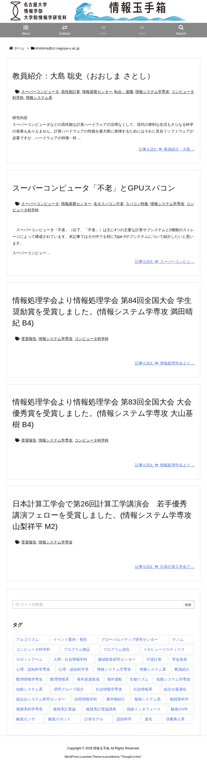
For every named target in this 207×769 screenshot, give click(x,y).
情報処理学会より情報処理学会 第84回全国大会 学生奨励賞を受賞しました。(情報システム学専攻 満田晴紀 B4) (102, 311)
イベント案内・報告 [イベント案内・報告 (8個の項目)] (70, 639)
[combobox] (103, 604)
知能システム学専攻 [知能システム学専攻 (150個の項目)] (173, 679)
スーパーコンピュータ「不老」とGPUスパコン (93, 188)
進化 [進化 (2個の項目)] (148, 719)
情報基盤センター (97, 92)
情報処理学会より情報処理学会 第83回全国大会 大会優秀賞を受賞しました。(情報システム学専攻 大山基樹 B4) (102, 413)
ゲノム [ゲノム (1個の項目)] (178, 639)
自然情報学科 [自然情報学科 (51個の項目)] (85, 699)
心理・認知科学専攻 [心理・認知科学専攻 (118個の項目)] (33, 669)
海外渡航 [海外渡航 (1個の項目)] (114, 679)
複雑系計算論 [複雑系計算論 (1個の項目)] (64, 709)
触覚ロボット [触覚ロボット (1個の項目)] (59, 719)
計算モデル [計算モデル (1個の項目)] (93, 719)
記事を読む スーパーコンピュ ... (165, 261)
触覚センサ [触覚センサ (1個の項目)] (25, 719)
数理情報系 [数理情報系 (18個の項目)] (59, 679)
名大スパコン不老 (109, 204)
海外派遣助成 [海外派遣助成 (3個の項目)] (88, 679)
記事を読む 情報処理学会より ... (165, 363)
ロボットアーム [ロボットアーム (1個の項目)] (29, 659)
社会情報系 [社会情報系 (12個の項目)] (142, 689)
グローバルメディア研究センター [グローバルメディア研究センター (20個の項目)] (129, 639)
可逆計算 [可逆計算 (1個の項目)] (153, 659)
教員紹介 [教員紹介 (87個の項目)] (181, 669)
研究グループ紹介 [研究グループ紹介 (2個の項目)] (69, 689)
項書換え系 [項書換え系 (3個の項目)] (175, 719)
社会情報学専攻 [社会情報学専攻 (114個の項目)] (109, 689)
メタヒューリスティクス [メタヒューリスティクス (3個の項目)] (164, 649)
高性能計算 (70, 92)
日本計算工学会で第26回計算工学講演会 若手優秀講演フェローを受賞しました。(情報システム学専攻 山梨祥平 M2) (102, 515)
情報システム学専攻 (152, 92)
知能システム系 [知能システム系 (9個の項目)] (29, 689)
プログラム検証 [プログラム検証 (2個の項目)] (77, 649)
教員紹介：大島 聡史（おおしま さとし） (83, 76)
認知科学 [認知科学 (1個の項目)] (124, 719)
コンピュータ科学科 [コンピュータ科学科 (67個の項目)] (33, 649)
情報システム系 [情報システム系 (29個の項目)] (153, 669)
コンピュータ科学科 (92, 339)
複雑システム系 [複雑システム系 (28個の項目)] (147, 699)
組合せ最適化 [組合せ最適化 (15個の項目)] (175, 689)
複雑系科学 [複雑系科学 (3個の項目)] (179, 699)
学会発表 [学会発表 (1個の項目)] (179, 659)
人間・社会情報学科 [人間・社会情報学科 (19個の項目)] (70, 659)
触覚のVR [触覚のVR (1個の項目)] (179, 709)
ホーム (19, 48)
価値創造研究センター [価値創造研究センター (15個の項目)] (117, 659)
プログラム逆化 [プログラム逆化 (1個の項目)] (116, 649)
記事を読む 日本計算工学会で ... (165, 566)
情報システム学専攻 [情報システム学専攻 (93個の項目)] (114, 669)
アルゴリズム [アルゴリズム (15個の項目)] (27, 639)
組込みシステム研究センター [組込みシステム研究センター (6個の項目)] (40, 699)
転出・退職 (123, 92)
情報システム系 (39, 97)
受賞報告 (28, 339)
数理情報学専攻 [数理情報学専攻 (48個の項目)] (29, 679)
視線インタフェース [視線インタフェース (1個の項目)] (144, 709)
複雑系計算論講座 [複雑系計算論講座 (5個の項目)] (101, 709)
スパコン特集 (137, 204)
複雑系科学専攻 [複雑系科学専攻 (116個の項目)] (29, 709)
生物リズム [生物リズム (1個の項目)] (139, 679)
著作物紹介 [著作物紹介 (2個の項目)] (115, 699)
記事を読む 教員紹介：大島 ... (167, 149)
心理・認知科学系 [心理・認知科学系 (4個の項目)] (73, 669)
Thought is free (130, 756)
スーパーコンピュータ (40, 92)
